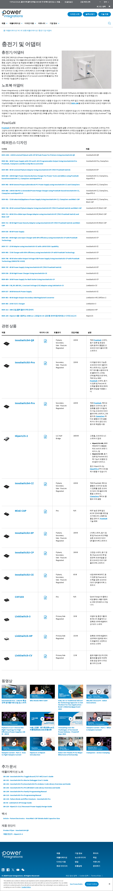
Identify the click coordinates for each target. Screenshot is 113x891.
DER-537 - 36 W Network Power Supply (17, 291)
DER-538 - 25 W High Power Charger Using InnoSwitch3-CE (24, 273)
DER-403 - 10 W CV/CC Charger (13, 304)
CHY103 (19, 597)
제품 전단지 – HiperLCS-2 (13, 834)
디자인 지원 (29, 23)
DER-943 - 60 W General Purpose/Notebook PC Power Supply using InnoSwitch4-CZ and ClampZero (41, 184)
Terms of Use (96, 876)
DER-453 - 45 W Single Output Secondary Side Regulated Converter (28, 297)
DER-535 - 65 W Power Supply (13, 231)
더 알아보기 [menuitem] (69, 2)
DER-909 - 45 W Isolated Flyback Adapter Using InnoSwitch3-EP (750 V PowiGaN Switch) (36, 170)
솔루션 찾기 (90, 14)
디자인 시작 (74, 14)
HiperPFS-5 (94, 469)
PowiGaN (97, 340)
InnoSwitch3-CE (24, 575)
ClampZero (100, 416)
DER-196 (75, 103)
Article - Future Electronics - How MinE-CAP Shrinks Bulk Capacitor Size (31, 818)
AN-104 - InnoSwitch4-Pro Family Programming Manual (25, 791)
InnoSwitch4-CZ (24, 483)
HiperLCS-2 (21, 436)
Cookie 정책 (84, 876)
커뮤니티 (41, 23)
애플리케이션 (15, 23)
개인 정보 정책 (71, 876)
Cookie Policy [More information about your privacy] (26, 887)
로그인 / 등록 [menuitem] (101, 6)
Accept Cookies (92, 884)
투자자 (95, 853)
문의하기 (96, 866)
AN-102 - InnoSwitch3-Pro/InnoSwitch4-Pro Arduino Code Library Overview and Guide (37, 784)
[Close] (109, 884)
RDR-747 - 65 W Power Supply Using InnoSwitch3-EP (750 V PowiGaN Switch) (31, 267)
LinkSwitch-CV (23, 655)
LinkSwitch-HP (23, 636)
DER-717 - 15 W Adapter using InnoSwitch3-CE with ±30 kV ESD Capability (30, 246)
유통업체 (78, 866)
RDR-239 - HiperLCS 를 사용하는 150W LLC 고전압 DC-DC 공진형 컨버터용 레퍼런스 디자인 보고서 (39, 316)
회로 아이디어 (61, 866)
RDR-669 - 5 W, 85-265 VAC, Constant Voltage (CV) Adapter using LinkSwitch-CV (33, 285)
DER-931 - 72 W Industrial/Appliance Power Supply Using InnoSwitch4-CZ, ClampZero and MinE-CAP (41, 199)
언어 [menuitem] (105, 2)
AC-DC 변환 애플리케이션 (28, 30)
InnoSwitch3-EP (24, 533)
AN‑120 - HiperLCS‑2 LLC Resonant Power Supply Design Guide (27, 806)
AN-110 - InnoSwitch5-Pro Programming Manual (22, 795)
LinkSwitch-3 (23, 616)
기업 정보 (53, 23)
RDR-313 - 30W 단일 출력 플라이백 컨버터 (18, 310)
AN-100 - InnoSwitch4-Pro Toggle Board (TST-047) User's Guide (28, 776)
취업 (95, 857)
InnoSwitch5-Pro (25, 362)
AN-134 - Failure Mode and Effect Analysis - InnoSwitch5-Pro (27, 799)
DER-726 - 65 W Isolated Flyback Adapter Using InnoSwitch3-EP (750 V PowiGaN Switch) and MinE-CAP (42, 208)
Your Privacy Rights (76, 884)
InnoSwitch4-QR (24, 340)
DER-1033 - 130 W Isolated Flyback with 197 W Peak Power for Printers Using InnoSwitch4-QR (38, 155)
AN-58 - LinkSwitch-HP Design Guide (17, 803)
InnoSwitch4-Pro (25, 403)
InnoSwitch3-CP (24, 552)
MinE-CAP (20, 511)
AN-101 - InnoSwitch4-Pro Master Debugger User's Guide (25, 780)
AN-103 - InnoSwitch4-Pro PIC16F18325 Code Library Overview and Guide (31, 788)
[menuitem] (109, 7)
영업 (76, 862)
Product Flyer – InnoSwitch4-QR (16, 830)
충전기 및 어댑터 (45, 30)
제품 (3, 23)
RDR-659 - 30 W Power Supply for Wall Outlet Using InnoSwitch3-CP (28, 279)
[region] (56, 884)
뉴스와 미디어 (80, 857)
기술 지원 (104, 14)
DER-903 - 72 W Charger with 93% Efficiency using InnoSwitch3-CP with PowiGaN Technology (38, 252)
